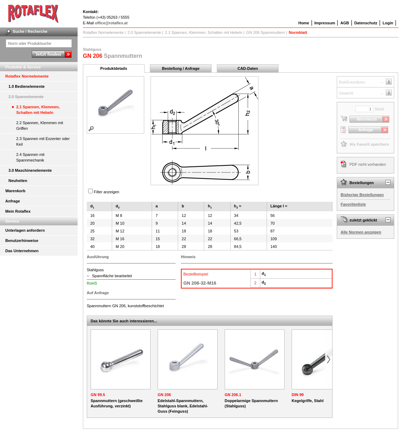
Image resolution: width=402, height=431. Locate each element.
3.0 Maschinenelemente (30, 170)
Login (388, 23)
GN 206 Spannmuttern (265, 32)
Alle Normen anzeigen (361, 232)
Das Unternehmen (21, 251)
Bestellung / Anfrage (181, 68)
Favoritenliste (353, 204)
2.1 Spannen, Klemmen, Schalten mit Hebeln (38, 110)
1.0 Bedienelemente (26, 86)
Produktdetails (113, 68)
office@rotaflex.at (111, 23)
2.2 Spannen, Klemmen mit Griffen (39, 125)
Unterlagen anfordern (25, 230)
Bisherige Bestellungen (362, 195)
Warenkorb (15, 191)
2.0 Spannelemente (26, 97)
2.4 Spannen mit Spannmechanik (30, 157)
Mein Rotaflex (18, 211)
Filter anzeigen (106, 192)
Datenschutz (365, 23)
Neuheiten (17, 180)
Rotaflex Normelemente (27, 76)
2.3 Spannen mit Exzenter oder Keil (43, 141)
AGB (344, 23)
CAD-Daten (247, 68)
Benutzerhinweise (21, 240)
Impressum (325, 23)
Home (303, 23)
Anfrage (12, 201)
